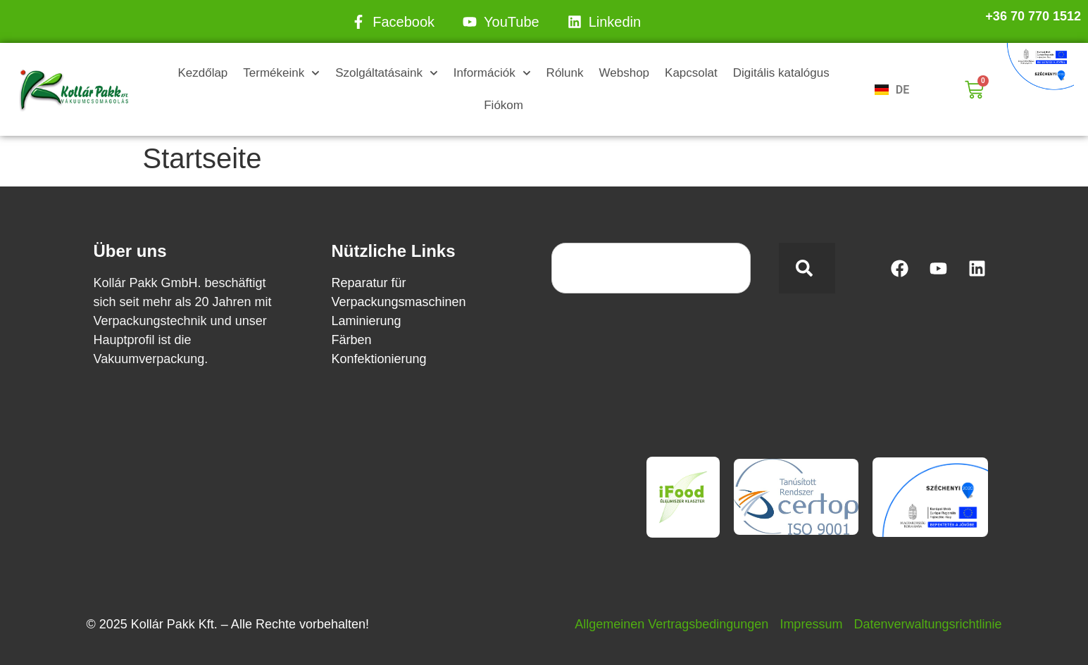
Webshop (624, 73)
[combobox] (651, 268)
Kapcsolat (691, 73)
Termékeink (281, 73)
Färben (352, 340)
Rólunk (565, 73)
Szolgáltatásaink (386, 73)
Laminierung (366, 321)
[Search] (807, 268)
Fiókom (503, 105)
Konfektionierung (379, 359)
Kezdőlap (202, 73)
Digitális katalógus (781, 73)
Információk (492, 73)
